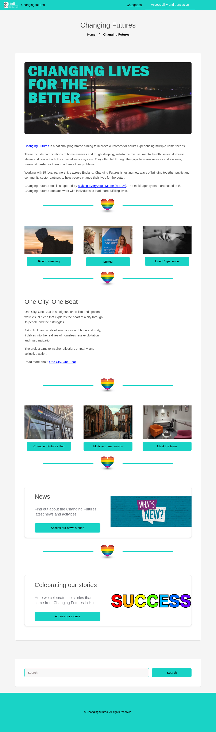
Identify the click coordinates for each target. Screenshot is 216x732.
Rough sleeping (49, 261)
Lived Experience (167, 261)
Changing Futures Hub (48, 446)
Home (91, 34)
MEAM (108, 261)
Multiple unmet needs (108, 446)
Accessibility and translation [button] (170, 4)
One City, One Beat (62, 362)
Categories (134, 5)
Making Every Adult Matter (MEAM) (102, 185)
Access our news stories (67, 528)
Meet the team (167, 446)
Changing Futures (36, 146)
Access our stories (67, 616)
